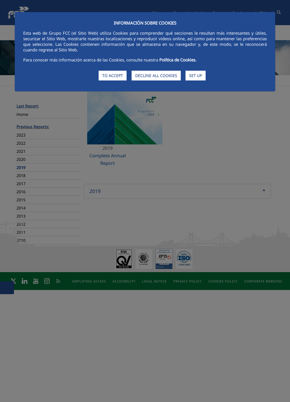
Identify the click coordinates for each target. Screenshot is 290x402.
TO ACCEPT (112, 75)
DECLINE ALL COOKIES (156, 75)
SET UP (195, 75)
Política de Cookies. (177, 60)
